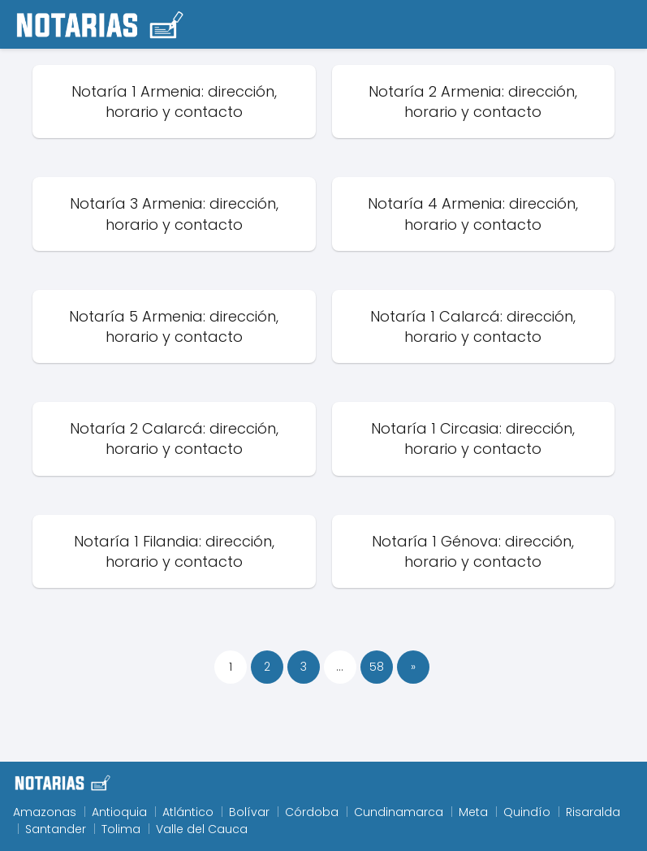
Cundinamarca (398, 812)
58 (376, 667)
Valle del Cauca (202, 829)
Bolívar (249, 812)
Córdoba (312, 812)
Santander (55, 829)
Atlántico (188, 812)
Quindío (526, 812)
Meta (473, 812)
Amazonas (44, 812)
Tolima (120, 829)
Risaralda (593, 812)
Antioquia (119, 812)
